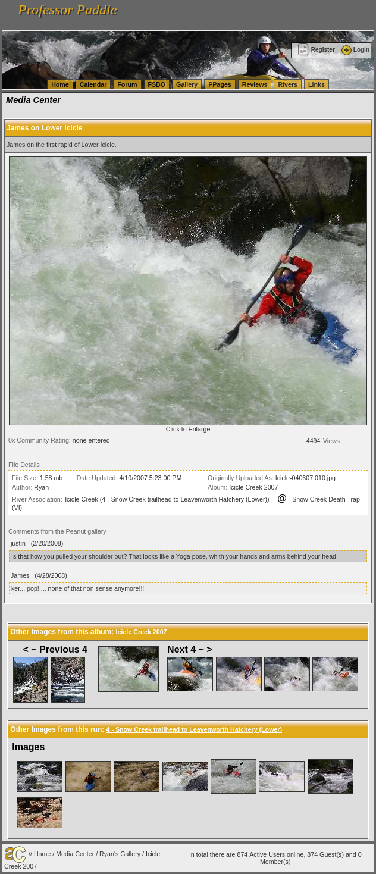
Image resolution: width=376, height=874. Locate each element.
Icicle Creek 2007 (253, 487)
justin (18, 543)
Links (316, 84)
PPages (219, 84)
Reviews (255, 84)
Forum (127, 84)
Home (60, 84)
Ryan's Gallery (119, 853)
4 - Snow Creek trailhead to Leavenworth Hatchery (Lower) (194, 729)
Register (316, 49)
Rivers (287, 84)
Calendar (93, 84)
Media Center (75, 853)
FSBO (157, 84)
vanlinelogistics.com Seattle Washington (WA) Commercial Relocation (192, 16)
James (20, 575)
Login (354, 49)
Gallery (187, 84)
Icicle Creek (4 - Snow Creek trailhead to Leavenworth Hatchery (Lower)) (167, 499)
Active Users (267, 854)
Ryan (41, 487)
